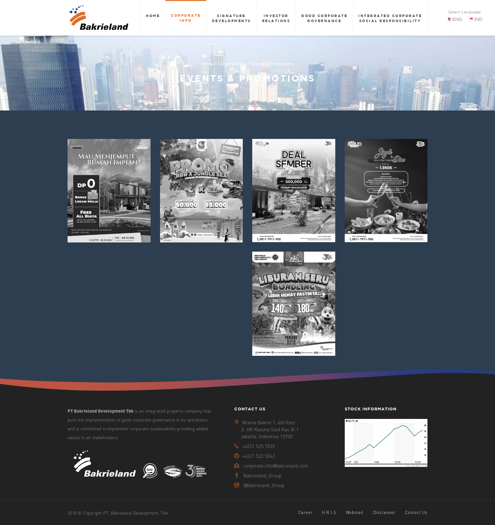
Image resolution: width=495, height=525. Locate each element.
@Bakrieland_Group (263, 485)
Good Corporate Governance (324, 18)
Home (153, 16)
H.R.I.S (329, 512)
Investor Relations (276, 18)
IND (476, 19)
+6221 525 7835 (258, 446)
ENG (455, 19)
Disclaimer (384, 512)
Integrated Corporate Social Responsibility (390, 18)
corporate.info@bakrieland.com (275, 465)
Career (305, 512)
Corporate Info (186, 17)
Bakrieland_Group (262, 475)
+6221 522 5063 (258, 456)
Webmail (355, 512)
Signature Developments (231, 18)
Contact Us (416, 512)
